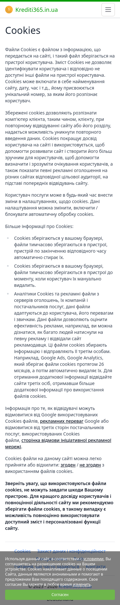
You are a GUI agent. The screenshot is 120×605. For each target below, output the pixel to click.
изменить (82, 584)
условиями (93, 559)
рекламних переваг (62, 421)
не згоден (90, 465)
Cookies (22, 551)
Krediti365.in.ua (31, 9)
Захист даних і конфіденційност (71, 551)
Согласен (60, 594)
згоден (68, 465)
